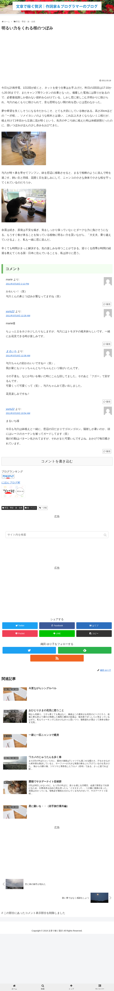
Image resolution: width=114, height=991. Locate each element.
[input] (57, 535)
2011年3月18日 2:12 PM (17, 284)
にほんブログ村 (10, 482)
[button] (105, 535)
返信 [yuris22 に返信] (108, 344)
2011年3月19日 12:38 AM (18, 355)
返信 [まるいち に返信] (108, 401)
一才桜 (44, 508)
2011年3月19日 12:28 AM (18, 315)
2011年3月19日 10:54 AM (18, 413)
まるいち (11, 351)
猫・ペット (31, 508)
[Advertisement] (57, 54)
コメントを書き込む (57, 461)
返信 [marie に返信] (108, 304)
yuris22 (10, 311)
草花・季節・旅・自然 (13, 508)
